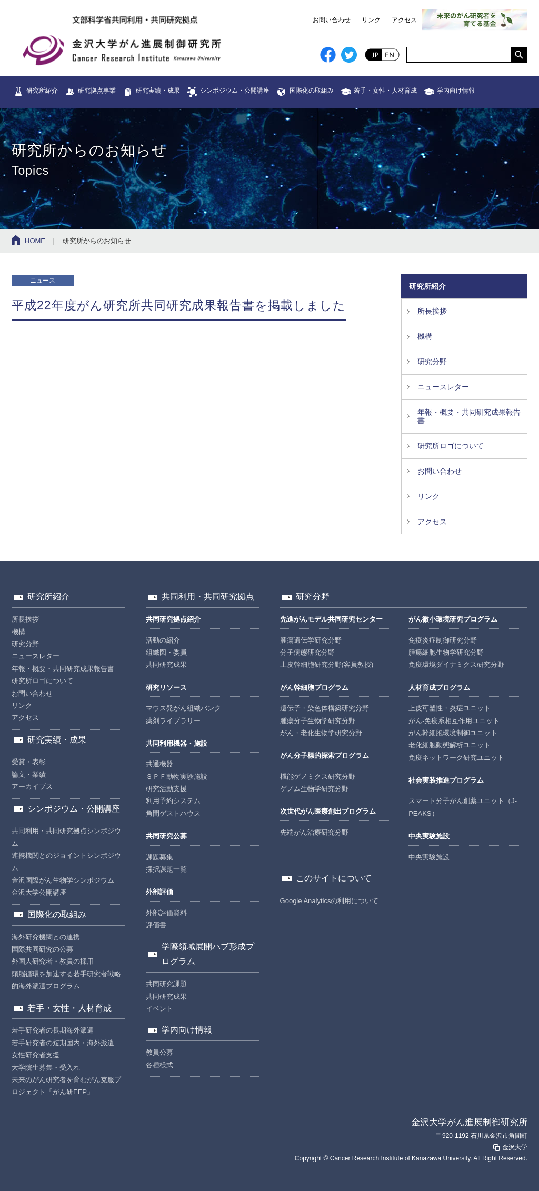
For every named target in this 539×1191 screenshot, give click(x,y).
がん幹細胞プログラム (314, 688)
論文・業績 (29, 774)
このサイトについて (334, 878)
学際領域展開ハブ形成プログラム (208, 954)
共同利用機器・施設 (176, 743)
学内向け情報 (456, 90)
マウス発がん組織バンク (183, 708)
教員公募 (159, 1052)
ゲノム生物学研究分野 (314, 789)
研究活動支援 (166, 789)
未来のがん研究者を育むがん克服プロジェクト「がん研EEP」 (66, 1086)
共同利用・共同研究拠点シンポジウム (66, 837)
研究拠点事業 (97, 90)
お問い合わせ (332, 20)
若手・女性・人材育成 (385, 90)
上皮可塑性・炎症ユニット (449, 708)
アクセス (404, 20)
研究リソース (166, 688)
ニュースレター (443, 387)
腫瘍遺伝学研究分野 (311, 640)
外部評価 (159, 892)
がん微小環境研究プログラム (452, 619)
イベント (159, 1009)
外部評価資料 (166, 913)
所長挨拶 (432, 311)
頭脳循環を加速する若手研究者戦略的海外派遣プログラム (66, 980)
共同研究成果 (166, 664)
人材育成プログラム (439, 688)
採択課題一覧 (166, 869)
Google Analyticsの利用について (329, 901)
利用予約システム (173, 801)
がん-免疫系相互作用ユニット (454, 721)
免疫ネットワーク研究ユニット (456, 758)
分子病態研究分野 (307, 652)
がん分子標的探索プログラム (324, 755)
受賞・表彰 (29, 762)
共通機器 (159, 764)
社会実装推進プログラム (446, 780)
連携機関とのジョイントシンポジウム (66, 862)
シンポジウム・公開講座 (235, 90)
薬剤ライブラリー (173, 721)
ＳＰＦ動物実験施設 (176, 776)
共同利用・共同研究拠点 (208, 596)
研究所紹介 (42, 90)
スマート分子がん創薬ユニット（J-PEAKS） (462, 807)
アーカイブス (32, 786)
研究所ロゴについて (450, 446)
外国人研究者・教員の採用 (53, 961)
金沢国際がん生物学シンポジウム (63, 880)
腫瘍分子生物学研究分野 (317, 721)
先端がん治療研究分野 (314, 832)
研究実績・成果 (158, 90)
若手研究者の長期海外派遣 (53, 1030)
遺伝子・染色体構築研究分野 (324, 708)
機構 (424, 336)
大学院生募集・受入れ (46, 1068)
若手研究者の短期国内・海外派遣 (63, 1043)
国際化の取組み (312, 90)
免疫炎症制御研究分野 (442, 640)
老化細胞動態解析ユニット (449, 745)
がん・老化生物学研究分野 (321, 733)
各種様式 (159, 1065)
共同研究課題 (166, 984)
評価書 (156, 925)
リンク (371, 20)
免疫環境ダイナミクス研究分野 (456, 664)
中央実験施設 (429, 836)
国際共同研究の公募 (42, 949)
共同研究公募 (166, 836)
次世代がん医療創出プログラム (328, 811)
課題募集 (159, 857)
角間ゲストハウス (173, 813)
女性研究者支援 (35, 1055)
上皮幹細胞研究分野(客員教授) (327, 664)
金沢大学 (509, 1147)
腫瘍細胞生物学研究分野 (446, 652)
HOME (35, 241)
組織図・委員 (166, 652)
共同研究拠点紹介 (173, 619)
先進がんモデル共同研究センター (331, 619)
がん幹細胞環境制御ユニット (452, 733)
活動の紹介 (163, 640)
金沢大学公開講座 (39, 892)
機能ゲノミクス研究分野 (317, 776)
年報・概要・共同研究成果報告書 (469, 416)
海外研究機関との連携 (46, 937)
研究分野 (432, 361)
